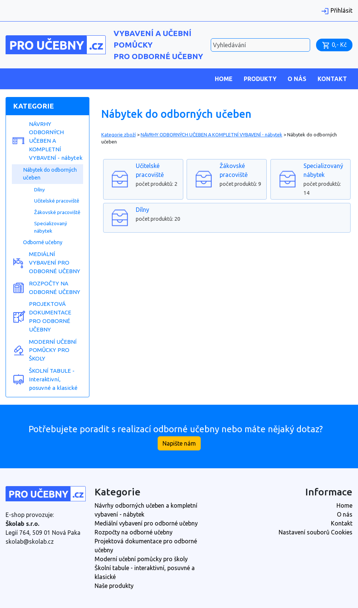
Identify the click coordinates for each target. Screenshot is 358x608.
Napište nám (179, 443)
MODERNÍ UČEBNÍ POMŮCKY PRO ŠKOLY (52, 350)
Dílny (39, 190)
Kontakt (332, 78)
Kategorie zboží (118, 134)
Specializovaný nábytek (50, 227)
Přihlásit (336, 10)
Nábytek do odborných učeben (50, 174)
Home (224, 78)
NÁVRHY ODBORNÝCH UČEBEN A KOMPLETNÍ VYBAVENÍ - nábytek (55, 141)
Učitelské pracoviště (56, 201)
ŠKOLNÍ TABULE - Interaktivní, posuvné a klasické (53, 379)
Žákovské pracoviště (57, 212)
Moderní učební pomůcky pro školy (141, 559)
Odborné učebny (42, 242)
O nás (297, 78)
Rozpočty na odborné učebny (134, 532)
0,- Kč (334, 44)
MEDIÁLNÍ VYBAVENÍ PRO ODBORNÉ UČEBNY (54, 262)
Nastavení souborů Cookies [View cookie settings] (315, 532)
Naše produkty (114, 585)
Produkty (260, 78)
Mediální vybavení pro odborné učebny (146, 523)
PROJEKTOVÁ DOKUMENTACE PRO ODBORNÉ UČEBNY (50, 316)
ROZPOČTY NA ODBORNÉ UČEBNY (54, 287)
